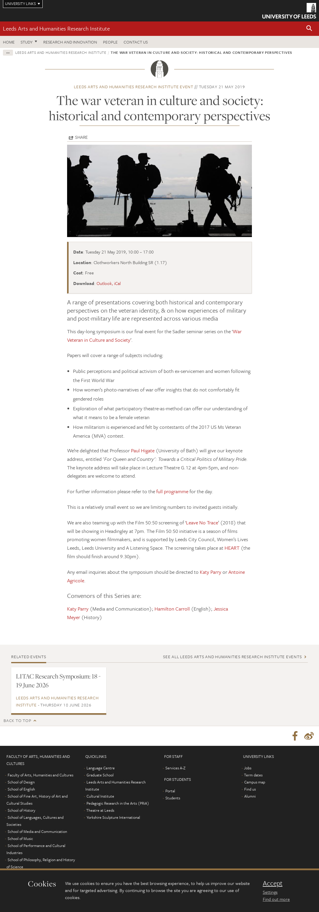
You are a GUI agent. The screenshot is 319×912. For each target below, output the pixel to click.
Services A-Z (175, 769)
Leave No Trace (202, 522)
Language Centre (101, 769)
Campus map (254, 783)
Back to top (17, 720)
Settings (270, 892)
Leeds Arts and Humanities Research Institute (56, 28)
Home (9, 42)
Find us (250, 790)
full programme (172, 491)
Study (27, 42)
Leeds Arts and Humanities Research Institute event (133, 87)
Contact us (136, 42)
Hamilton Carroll (172, 608)
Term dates (253, 776)
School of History (21, 811)
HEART (232, 547)
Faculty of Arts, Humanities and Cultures (40, 776)
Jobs (247, 769)
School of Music (20, 839)
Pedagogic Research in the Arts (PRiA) (118, 804)
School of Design (21, 783)
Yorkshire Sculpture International (113, 818)
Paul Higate (142, 450)
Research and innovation (70, 42)
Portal (170, 792)
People (110, 42)
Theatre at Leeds (100, 811)
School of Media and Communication (37, 832)
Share (81, 137)
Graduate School (100, 776)
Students (172, 799)
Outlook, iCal (109, 283)
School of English (21, 790)
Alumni (250, 797)
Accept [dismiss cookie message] (273, 883)
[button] (309, 29)
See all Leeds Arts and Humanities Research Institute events (232, 656)
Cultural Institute (100, 797)
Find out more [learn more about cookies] (276, 899)
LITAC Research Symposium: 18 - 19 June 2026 (58, 680)
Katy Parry (210, 572)
